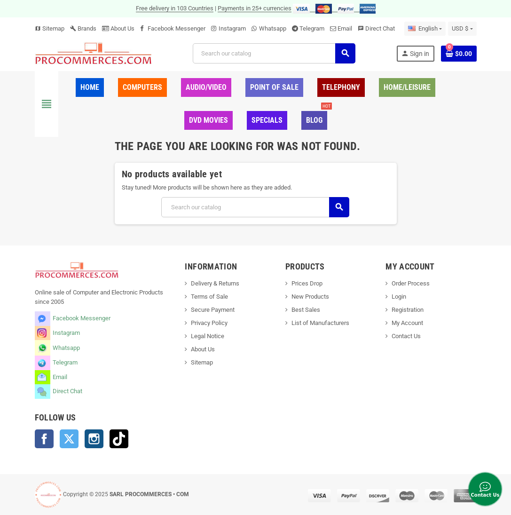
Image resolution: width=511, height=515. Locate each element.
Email (345, 28)
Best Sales (305, 309)
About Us (118, 28)
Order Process (411, 283)
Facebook (44, 438)
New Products (310, 296)
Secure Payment (213, 309)
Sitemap (49, 28)
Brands (83, 28)
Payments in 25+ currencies (254, 8)
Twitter (69, 438)
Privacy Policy (209, 322)
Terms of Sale (209, 296)
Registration (408, 309)
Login (399, 296)
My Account (407, 322)
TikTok (119, 438)
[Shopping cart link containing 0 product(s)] (459, 54)
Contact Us (406, 336)
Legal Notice (207, 336)
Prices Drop (306, 283)
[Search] (274, 53)
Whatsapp (272, 28)
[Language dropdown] (425, 29)
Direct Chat (380, 28)
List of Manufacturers (320, 322)
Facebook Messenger (176, 28)
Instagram (232, 28)
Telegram (311, 28)
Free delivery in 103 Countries (174, 8)
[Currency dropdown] (462, 29)
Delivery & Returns (215, 283)
